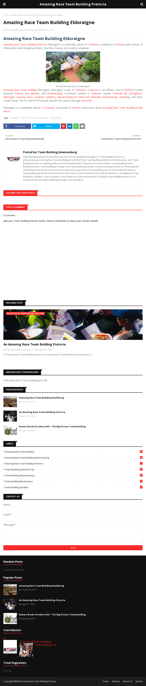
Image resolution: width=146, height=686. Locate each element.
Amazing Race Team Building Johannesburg (74, 457)
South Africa (17, 15)
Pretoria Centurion (39, 117)
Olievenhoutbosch (67, 97)
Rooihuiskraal (109, 97)
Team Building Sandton (74, 487)
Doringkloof (135, 93)
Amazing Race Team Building (20, 89)
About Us (127, 681)
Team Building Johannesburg (19, 29)
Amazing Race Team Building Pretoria (73, 4)
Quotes (139, 681)
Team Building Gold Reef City (74, 469)
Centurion (93, 44)
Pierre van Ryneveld (90, 97)
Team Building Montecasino (74, 481)
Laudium (39, 97)
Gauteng (15, 117)
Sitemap (116, 681)
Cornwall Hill (119, 93)
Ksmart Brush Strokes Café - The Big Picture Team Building (52, 426)
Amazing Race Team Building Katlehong (41, 397)
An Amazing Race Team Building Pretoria (34, 344)
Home (6, 15)
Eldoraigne (9, 97)
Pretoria (120, 44)
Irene (30, 97)
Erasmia (21, 97)
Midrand (34, 93)
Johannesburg (54, 93)
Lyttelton (50, 97)
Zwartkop (124, 97)
